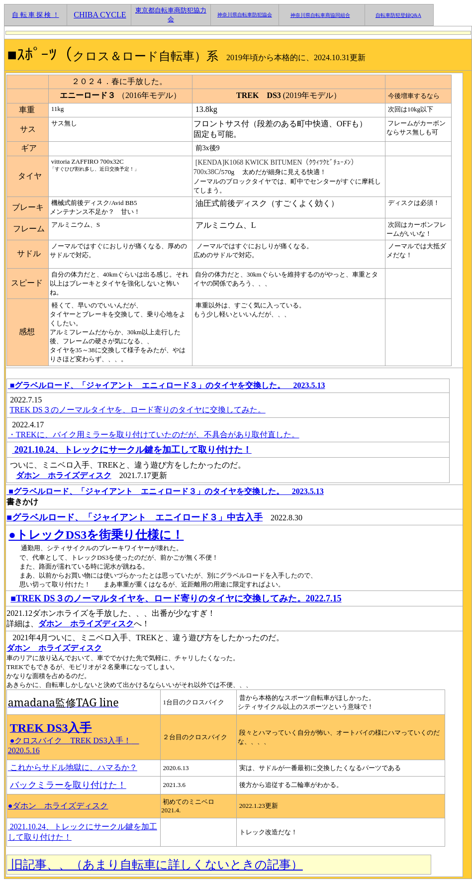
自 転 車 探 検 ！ (35, 14)
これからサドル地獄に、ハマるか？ (72, 767)
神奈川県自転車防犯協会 (244, 14)
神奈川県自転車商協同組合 (320, 15)
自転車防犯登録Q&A (398, 15)
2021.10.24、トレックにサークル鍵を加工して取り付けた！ (132, 450)
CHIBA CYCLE (100, 14)
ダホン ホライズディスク (63, 475)
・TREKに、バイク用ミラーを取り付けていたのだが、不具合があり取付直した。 (153, 434)
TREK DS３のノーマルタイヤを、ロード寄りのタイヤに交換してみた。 (138, 409)
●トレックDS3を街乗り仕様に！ (96, 534)
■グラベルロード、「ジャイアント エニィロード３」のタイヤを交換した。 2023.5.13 (166, 385)
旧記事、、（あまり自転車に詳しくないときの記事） (155, 864)
